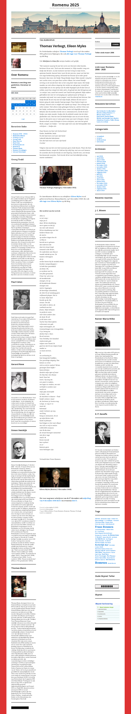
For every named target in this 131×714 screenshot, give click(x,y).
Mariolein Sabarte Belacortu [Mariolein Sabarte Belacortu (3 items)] (103, 549)
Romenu (66, 511)
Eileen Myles (76, 196)
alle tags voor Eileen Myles (50, 201)
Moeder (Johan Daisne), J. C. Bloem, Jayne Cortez (106, 113)
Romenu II (16, 146)
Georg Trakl (17, 139)
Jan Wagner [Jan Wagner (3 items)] (109, 539)
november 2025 (102, 167)
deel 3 (74, 501)
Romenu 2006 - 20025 (20, 134)
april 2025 (100, 178)
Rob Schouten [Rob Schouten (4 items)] (110, 559)
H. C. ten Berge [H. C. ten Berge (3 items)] (99, 531)
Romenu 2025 (65, 5)
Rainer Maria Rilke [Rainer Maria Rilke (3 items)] (100, 558)
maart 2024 (101, 190)
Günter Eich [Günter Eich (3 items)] (109, 529)
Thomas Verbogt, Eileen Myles (63, 46)
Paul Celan (16, 143)
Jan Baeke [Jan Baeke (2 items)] (114, 537)
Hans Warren (17, 141)
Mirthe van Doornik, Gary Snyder (108, 118)
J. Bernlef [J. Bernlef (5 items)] (98, 537)
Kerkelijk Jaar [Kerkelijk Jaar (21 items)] (102, 545)
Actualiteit (100, 136)
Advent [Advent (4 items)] (97, 518)
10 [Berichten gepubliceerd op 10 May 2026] (34, 105)
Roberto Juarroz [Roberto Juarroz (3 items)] (100, 559)
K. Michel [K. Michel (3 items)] (108, 540)
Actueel (99, 138)
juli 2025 (99, 174)
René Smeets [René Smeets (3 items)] (111, 558)
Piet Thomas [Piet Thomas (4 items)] (111, 556)
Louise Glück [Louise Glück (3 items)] (99, 547)
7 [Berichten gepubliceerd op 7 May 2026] (23, 105)
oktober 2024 (101, 187)
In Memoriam (101, 140)
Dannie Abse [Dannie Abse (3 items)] (109, 522)
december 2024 (102, 183)
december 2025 (102, 165)
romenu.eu (98, 96)
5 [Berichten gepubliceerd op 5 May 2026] (16, 105)
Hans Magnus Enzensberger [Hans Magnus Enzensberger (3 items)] (103, 533)
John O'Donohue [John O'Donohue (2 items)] (99, 540)
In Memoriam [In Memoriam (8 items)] (113, 535)
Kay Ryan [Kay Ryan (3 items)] (108, 542)
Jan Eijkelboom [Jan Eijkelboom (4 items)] (100, 539)
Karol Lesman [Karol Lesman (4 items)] (99, 542)
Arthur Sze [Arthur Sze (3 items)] (114, 518)
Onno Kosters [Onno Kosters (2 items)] (107, 552)
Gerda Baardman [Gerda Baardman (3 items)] (100, 529)
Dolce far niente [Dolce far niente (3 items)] (100, 524)
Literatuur (49, 509)
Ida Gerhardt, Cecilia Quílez (106, 111)
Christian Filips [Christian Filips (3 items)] (100, 522)
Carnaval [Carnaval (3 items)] (116, 520)
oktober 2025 (101, 169)
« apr (23, 119)
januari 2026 (101, 163)
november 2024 (102, 185)
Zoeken (115, 44)
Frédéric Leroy (18, 137)
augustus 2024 (101, 189)
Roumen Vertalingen (19, 150)
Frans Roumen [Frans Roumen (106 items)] (104, 526)
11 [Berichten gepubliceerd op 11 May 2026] (13, 108)
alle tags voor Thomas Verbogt (78, 54)
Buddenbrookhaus (19, 136)
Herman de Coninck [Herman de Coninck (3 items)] (101, 535)
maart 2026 (101, 160)
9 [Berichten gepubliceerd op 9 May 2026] (30, 105)
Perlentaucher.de (18, 145)
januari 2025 (101, 181)
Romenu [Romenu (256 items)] (101, 562)
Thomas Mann (17, 148)
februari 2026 (101, 161)
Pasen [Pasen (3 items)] (113, 552)
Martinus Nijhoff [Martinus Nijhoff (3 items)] (100, 550)
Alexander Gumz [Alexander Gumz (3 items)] (106, 518)
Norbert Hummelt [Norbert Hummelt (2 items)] (111, 550)
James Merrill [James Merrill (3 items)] (107, 537)
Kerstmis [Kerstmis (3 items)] (112, 545)
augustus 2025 (101, 172)
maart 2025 (100, 180)
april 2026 (100, 158)
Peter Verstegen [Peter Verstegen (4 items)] (100, 556)
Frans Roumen (58, 511)
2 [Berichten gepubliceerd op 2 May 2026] (30, 102)
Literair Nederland (19, 152)
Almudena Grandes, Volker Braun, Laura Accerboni (108, 121)
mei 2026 (100, 156)
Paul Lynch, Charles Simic (105, 116)
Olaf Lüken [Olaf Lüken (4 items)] (98, 552)
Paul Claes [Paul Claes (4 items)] (105, 554)
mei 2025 (100, 176)
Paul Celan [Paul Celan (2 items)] (98, 554)
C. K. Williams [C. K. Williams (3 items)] (108, 520)
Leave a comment (46, 513)
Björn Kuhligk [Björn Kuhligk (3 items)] (99, 520)
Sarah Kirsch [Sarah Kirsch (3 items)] (112, 563)
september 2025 (102, 171)
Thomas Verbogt (66, 51)
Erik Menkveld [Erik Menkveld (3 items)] (110, 524)
